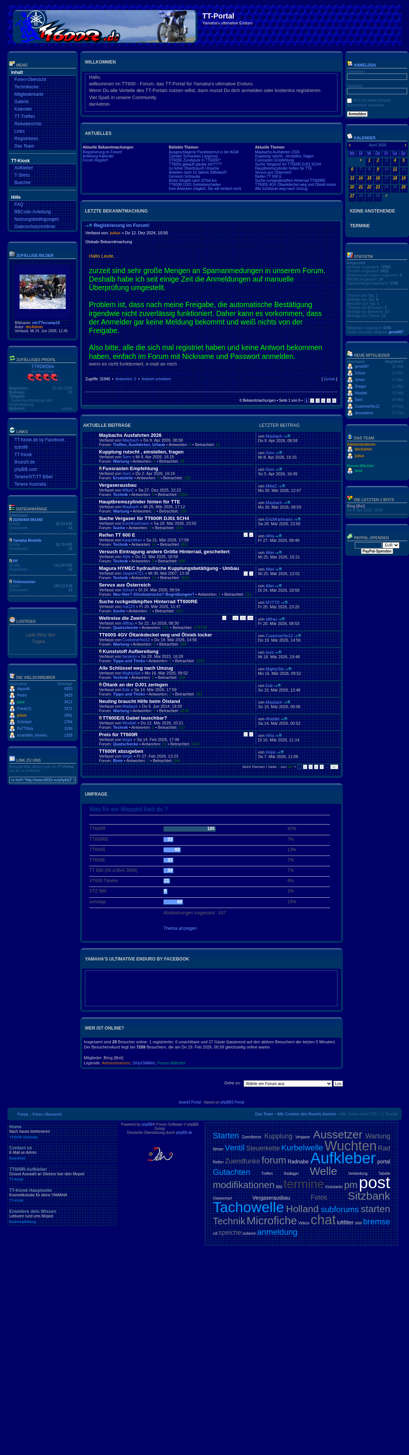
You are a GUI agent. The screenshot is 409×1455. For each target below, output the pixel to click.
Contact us (62, 1152)
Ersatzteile (123, 478)
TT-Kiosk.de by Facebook (39, 439)
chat (323, 1219)
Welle (323, 1171)
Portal (22, 1114)
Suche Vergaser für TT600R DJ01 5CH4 (288, 164)
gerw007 (396, 332)
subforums (340, 1209)
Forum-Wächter (171, 1063)
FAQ (18, 204)
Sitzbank (369, 1196)
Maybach (131, 440)
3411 (68, 702)
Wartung (121, 461)
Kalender (23, 109)
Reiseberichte (27, 123)
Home (62, 1131)
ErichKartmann (136, 523)
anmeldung (277, 1232)
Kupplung (278, 1136)
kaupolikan (132, 540)
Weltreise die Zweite (122, 618)
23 (243, 618)
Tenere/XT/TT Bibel (33, 476)
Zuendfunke (242, 1161)
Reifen (218, 1162)
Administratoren (116, 1063)
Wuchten (350, 1145)
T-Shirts (22, 175)
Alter (127, 556)
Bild (279, 1187)
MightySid (131, 673)
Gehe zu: (232, 1083)
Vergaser (302, 1137)
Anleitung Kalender (98, 156)
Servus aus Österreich (273, 172)
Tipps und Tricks (129, 661)
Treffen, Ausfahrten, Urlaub (139, 444)
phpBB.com (25, 469)
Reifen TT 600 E (268, 176)
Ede (126, 689)
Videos (303, 1223)
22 (235, 618)
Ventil (235, 1147)
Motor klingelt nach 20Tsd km (193, 181)
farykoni (130, 656)
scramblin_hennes (32, 735)
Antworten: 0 (126, 379)
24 (250, 618)
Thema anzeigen (180, 928)
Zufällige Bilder (35, 255)
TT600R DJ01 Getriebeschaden (195, 185)
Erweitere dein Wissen (62, 1216)
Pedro (22, 695)
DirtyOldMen (144, 1063)
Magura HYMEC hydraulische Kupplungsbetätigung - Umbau (169, 568)
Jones (360, 380)
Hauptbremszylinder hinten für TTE (283, 168)
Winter (218, 1149)
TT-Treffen (24, 116)
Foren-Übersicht (30, 79)
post (374, 1182)
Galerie (21, 101)
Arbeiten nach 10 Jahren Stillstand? (198, 172)
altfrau (128, 623)
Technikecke (26, 86)
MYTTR (273, 602)
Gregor (360, 386)
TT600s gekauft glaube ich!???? (195, 164)
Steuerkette (263, 1148)
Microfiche (272, 1220)
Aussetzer (337, 1134)
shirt (358, 1223)
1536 (68, 729)
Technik (120, 494)
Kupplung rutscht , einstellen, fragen (284, 156)
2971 (68, 709)
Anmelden (361, 65)
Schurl (128, 590)
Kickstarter (334, 1187)
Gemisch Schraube (184, 176)
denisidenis (364, 413)
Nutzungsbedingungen (36, 219)
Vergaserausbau (118, 485)
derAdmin (34, 327)
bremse (376, 1221)
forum (274, 1160)
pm (350, 1184)
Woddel (129, 723)
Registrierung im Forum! (102, 152)
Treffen (267, 1174)
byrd (270, 652)
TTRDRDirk (42, 366)
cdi (215, 1233)
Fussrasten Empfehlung (274, 160)
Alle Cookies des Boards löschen (306, 1114)
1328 (68, 735)
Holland (302, 1208)
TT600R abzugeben (121, 751)
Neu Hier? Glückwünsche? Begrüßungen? (154, 594)
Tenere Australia (30, 484)
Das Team (24, 146)
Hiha (270, 536)
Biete (118, 760)
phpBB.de (184, 1133)
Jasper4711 (133, 573)
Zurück (329, 379)
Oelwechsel (222, 1198)
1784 (68, 722)
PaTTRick (25, 729)
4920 (68, 689)
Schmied (24, 722)
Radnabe (298, 1162)
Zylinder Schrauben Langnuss (193, 156)
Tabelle (384, 1174)
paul (21, 702)
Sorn (127, 457)
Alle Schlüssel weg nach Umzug (281, 189)
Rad (384, 1148)
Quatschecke (125, 627)
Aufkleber (23, 167)
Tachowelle (248, 1207)
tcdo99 (21, 447)
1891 (68, 715)
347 (334, 767)
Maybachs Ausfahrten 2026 (277, 152)
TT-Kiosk (23, 454)
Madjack (130, 706)
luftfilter (345, 1222)
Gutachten (231, 1172)
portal (383, 1162)
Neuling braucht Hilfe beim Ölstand (139, 701)
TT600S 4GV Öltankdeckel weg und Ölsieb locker (295, 185)
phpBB (146, 1124)
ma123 (129, 606)
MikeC (128, 490)
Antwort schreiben (156, 379)
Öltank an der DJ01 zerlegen (135, 684)
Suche (119, 528)
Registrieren (26, 138)
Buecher (22, 182)
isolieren (249, 1233)
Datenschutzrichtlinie (34, 226)
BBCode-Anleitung (32, 211)
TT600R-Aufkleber (62, 1174)
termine (303, 1184)
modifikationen (244, 1184)
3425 (68, 695)
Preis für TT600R (118, 734)
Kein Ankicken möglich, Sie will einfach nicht (205, 189)
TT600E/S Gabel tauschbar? (135, 718)
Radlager (291, 1174)
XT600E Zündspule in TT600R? (194, 160)
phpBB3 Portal (232, 1102)
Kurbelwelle (302, 1147)
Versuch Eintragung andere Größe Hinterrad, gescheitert (164, 551)
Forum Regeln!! (95, 160)
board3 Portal (190, 1102)
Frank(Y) (24, 709)
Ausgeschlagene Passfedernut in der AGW (204, 152)
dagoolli (23, 689)
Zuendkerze (251, 1137)
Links (19, 131)
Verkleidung (357, 1174)
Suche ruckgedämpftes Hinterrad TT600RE (290, 181)
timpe (128, 739)
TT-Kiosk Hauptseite (62, 1195)
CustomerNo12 (136, 640)
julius (22, 715)
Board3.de (24, 462)
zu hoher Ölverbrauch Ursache (194, 168)
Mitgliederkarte (29, 94)
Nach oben (335, 386)
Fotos (318, 1197)
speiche (230, 1232)
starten (376, 1208)
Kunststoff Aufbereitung (130, 651)
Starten (226, 1135)
